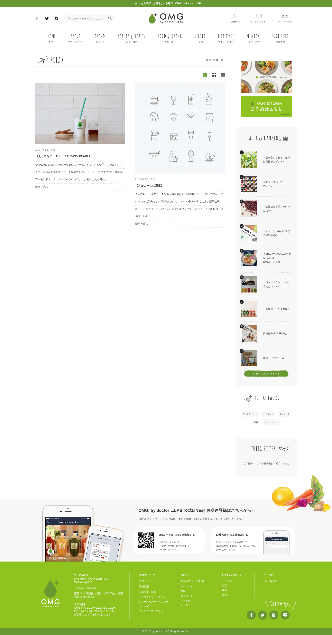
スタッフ (285, 463)
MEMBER (253, 38)
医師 (250, 463)
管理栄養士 (267, 463)
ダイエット (284, 414)
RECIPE (200, 38)
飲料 (224, 595)
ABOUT (75, 38)
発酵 (224, 590)
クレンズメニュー (148, 606)
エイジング (268, 414)
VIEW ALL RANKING (266, 373)
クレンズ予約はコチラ (151, 611)
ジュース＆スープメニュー (153, 601)
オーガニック (188, 605)
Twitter (47, 19)
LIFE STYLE (226, 38)
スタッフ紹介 (147, 581)
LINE (285, 615)
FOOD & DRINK (231, 575)
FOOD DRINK (170, 38)
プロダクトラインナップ (152, 597)
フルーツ (227, 581)
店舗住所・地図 (147, 592)
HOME (51, 38)
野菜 (224, 585)
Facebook (37, 19)
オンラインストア (259, 21)
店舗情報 (235, 21)
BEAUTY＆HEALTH (192, 581)
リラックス (187, 600)
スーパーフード (271, 422)
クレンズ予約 (285, 21)
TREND (100, 38)
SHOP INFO (280, 38)
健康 (183, 591)
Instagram (56, 19)
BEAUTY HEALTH (132, 38)
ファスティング (250, 414)
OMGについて (147, 575)
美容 (256, 422)
